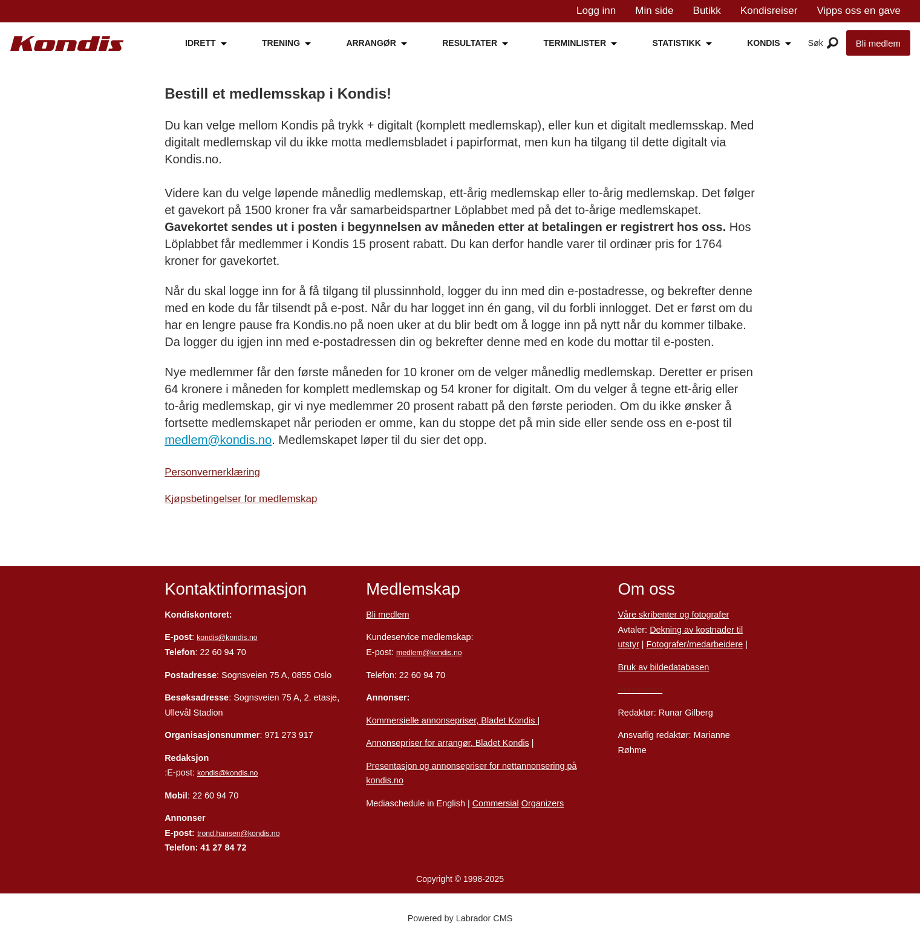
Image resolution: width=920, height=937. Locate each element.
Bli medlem (878, 43)
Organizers (542, 803)
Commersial (495, 803)
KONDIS (763, 43)
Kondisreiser (769, 10)
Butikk (707, 10)
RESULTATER (469, 43)
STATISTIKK (676, 43)
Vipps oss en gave (859, 10)
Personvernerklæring (212, 472)
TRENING (281, 43)
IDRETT (200, 43)
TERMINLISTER (575, 43)
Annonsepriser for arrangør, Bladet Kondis (447, 743)
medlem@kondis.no (218, 439)
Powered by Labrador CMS (460, 918)
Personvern (640, 689)
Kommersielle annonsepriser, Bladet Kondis (451, 720)
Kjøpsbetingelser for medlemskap (241, 498)
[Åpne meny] (832, 43)
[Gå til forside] (67, 43)
